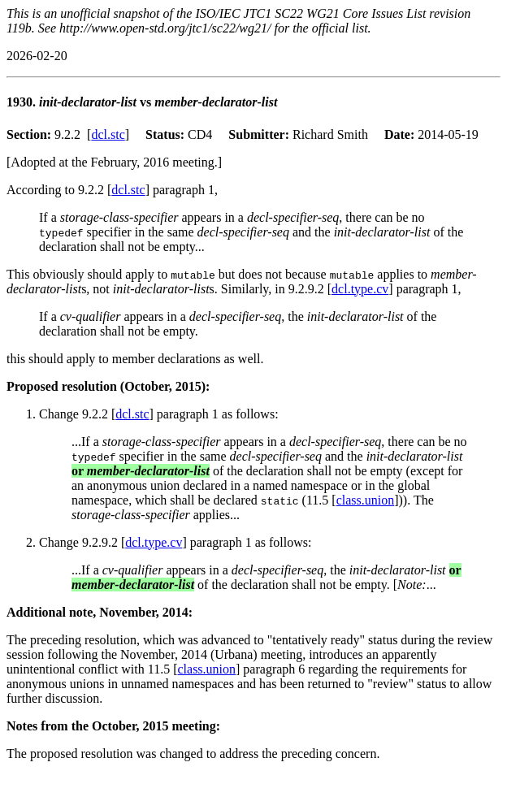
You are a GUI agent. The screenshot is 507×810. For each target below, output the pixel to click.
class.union (365, 500)
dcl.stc (107, 134)
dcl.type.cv (360, 289)
